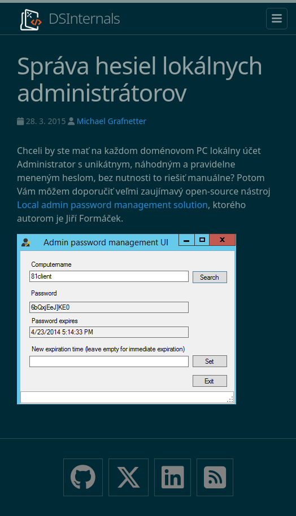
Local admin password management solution (112, 205)
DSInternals (68, 20)
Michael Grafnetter (111, 121)
